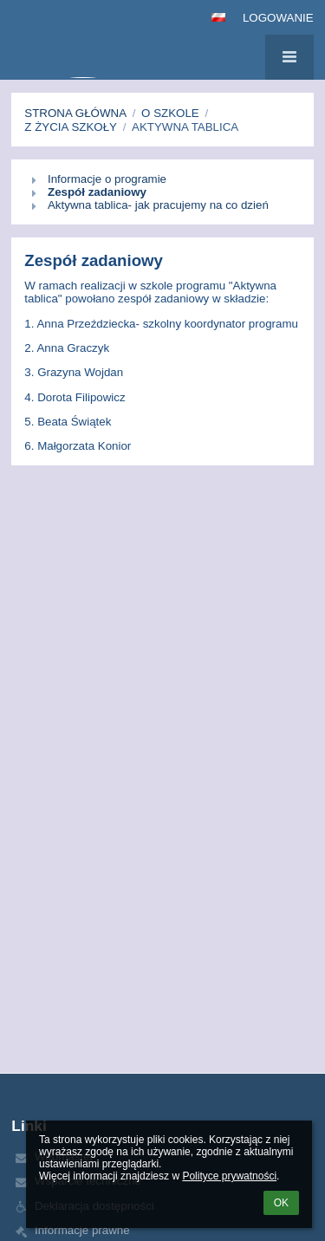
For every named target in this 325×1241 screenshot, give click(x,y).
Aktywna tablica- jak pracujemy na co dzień (158, 204)
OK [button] (281, 1203)
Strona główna (75, 113)
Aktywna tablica (185, 126)
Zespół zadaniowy (97, 191)
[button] (218, 17)
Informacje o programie (107, 178)
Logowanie (278, 17)
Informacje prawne (82, 1230)
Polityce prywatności (229, 1176)
